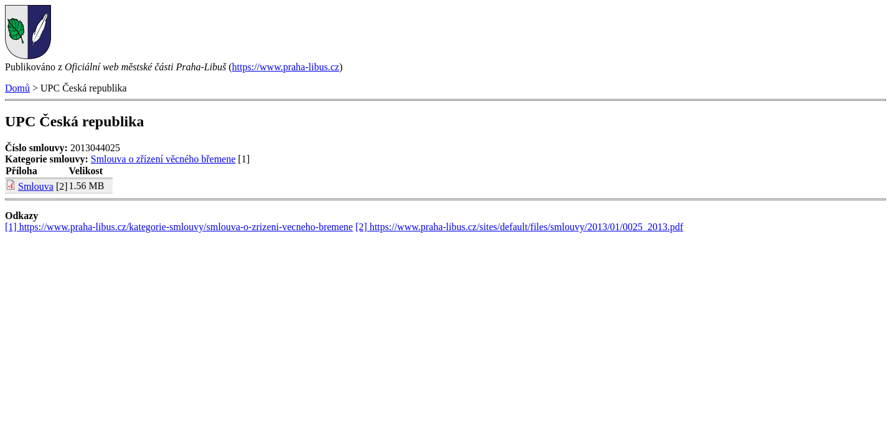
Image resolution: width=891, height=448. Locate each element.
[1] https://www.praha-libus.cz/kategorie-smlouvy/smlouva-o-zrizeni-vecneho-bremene (179, 227)
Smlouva (36, 186)
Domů (17, 88)
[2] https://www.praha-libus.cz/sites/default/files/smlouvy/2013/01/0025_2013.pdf (519, 227)
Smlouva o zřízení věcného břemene (163, 159)
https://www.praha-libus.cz (285, 67)
